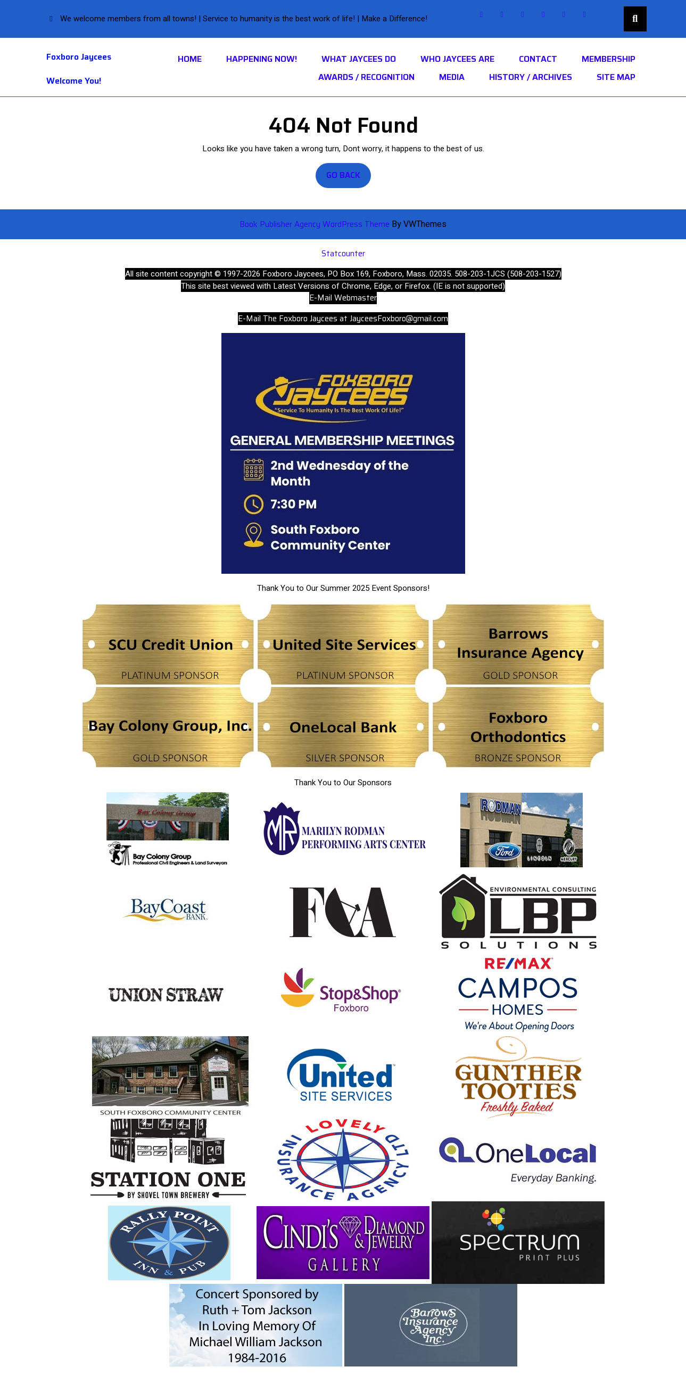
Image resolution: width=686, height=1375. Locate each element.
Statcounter (343, 253)
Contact (538, 59)
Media (452, 77)
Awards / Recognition (366, 77)
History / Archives (530, 77)
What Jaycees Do (358, 59)
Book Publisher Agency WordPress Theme (315, 224)
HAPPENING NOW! (261, 59)
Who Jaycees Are (457, 59)
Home (190, 59)
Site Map (616, 77)
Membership (608, 59)
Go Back (348, 178)
